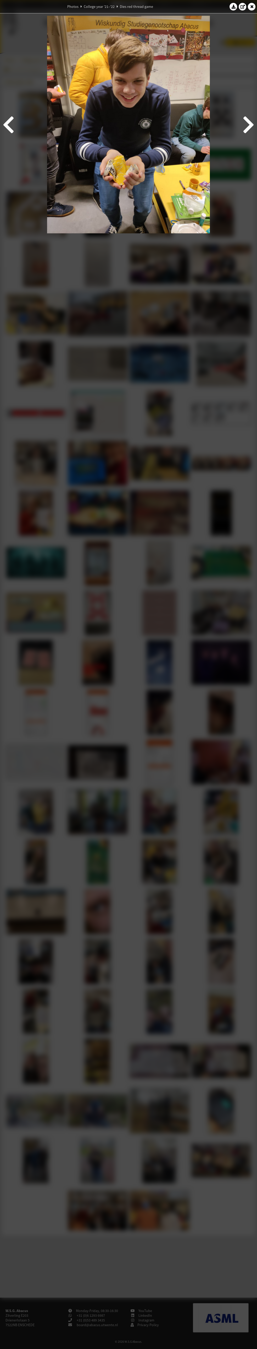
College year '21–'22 (99, 6)
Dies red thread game (136, 6)
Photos (73, 6)
